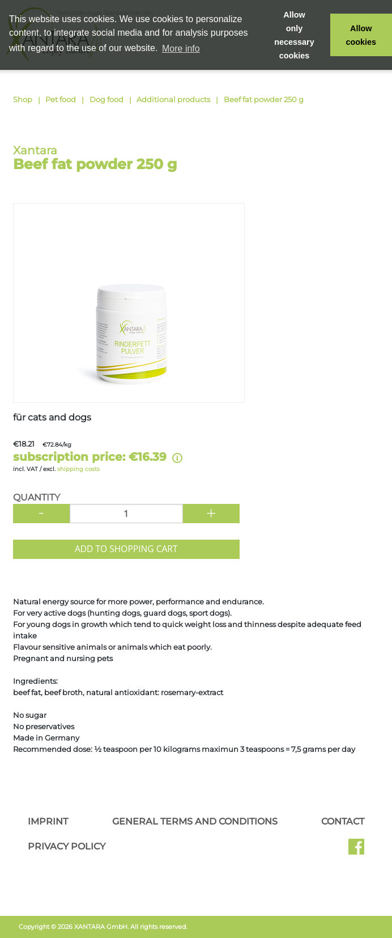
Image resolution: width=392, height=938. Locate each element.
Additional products (173, 99)
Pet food (60, 99)
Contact (342, 821)
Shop (22, 99)
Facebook (356, 851)
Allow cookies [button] (361, 35)
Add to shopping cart (126, 548)
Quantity (36, 498)
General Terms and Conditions (195, 821)
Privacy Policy (66, 846)
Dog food (106, 99)
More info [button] (181, 48)
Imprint (48, 821)
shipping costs (78, 469)
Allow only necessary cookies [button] (294, 35)
